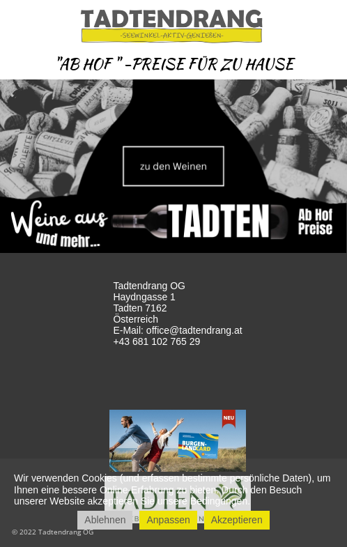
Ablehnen (104, 519)
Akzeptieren (237, 519)
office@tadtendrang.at (194, 330)
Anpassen (168, 519)
